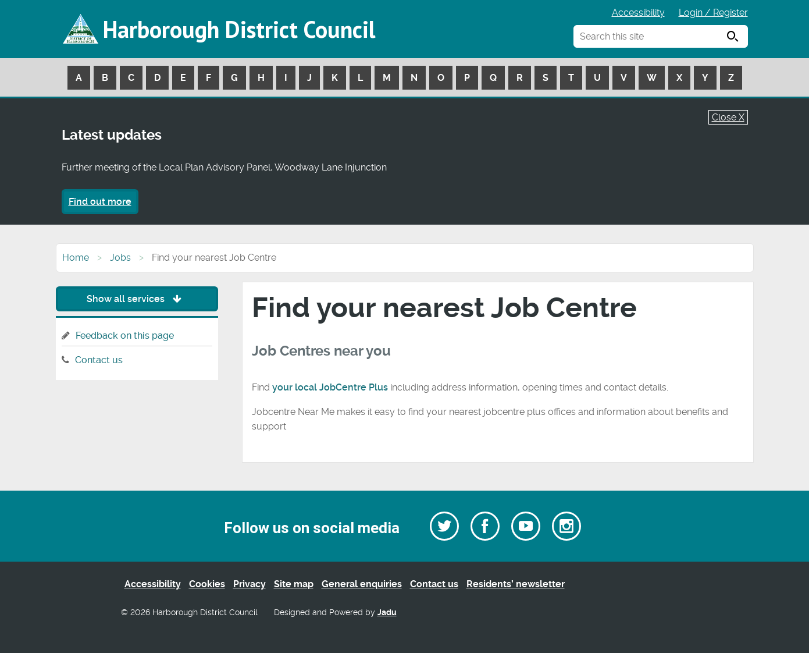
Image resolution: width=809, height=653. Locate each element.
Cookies (207, 584)
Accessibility (638, 12)
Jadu (387, 612)
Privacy (249, 584)
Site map (293, 584)
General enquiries (362, 584)
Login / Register (713, 12)
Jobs (120, 257)
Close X (728, 117)
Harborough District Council (239, 29)
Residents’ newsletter (515, 584)
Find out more (100, 201)
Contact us (99, 359)
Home (75, 257)
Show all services (137, 298)
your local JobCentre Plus (330, 387)
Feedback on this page (125, 335)
